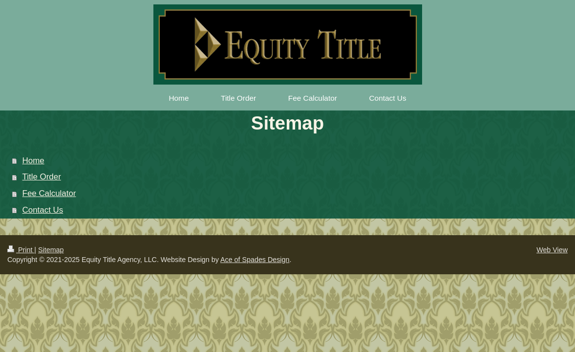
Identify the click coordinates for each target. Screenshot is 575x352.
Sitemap (51, 250)
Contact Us (43, 210)
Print (20, 250)
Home (33, 160)
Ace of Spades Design (254, 260)
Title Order (41, 176)
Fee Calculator (49, 193)
